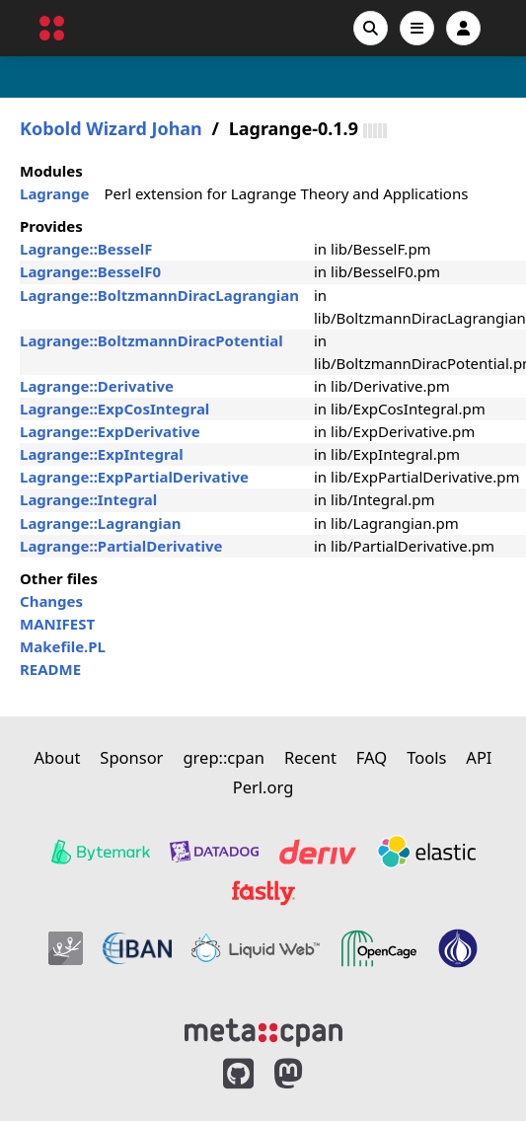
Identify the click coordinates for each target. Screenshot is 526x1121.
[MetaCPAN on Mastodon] (307, 1074)
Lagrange (54, 193)
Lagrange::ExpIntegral (102, 454)
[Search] (370, 28)
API (478, 757)
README (50, 669)
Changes (51, 601)
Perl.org (263, 787)
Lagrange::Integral (88, 499)
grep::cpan (223, 757)
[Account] (463, 28)
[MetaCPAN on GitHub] (238, 1074)
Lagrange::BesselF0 (90, 271)
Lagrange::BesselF (86, 249)
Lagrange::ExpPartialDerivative (134, 476)
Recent (310, 757)
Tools (426, 757)
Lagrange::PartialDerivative (121, 546)
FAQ (371, 757)
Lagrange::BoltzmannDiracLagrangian (159, 295)
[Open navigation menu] (417, 28)
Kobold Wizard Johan (111, 128)
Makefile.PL (63, 646)
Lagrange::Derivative (97, 386)
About (58, 757)
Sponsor (131, 757)
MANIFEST (57, 624)
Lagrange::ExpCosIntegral (114, 408)
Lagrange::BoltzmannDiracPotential (151, 340)
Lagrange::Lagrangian (101, 523)
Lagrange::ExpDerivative (110, 431)
